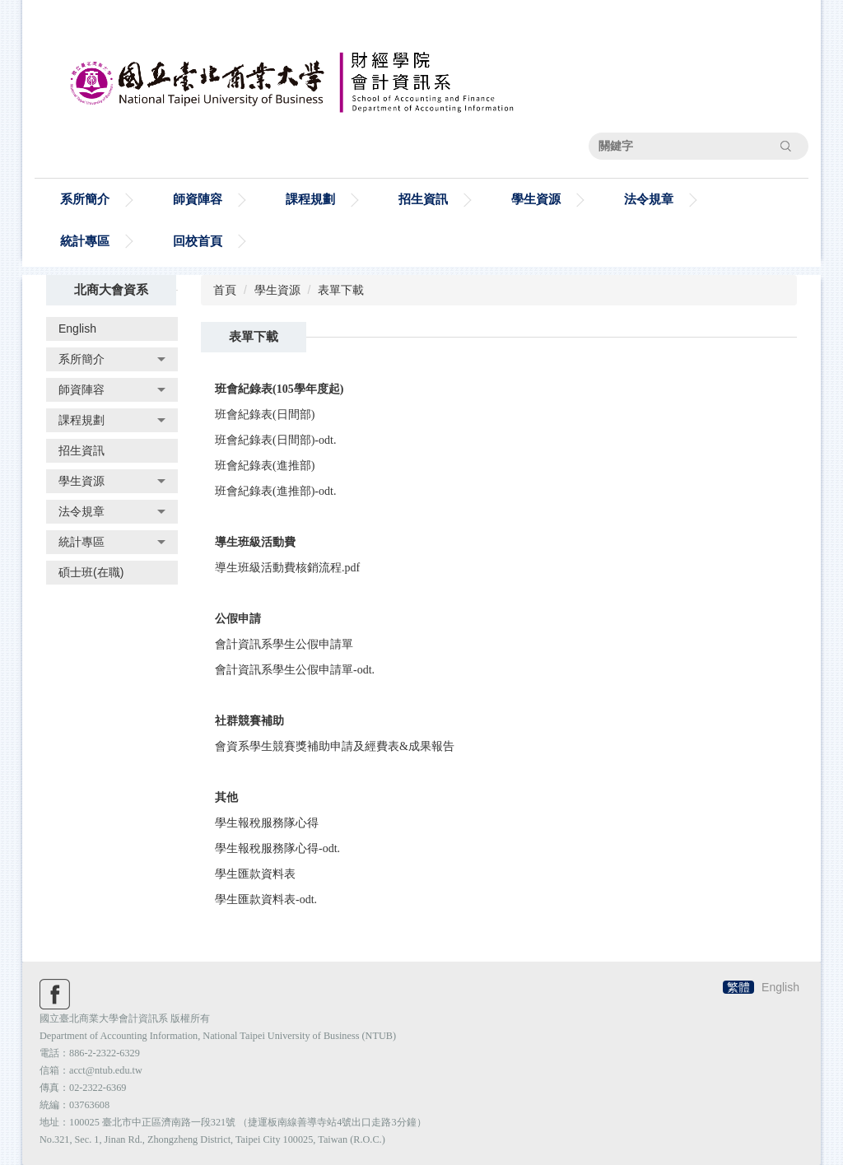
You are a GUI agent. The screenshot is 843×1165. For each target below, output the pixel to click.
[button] (112, 359)
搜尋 (785, 145)
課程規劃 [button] (310, 199)
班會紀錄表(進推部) (264, 465)
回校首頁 (197, 241)
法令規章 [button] (648, 199)
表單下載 (341, 289)
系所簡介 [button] (84, 199)
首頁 (224, 289)
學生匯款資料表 (255, 874)
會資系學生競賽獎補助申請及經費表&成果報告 (334, 746)
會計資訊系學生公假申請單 (284, 644)
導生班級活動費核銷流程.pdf (287, 568)
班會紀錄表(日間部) (264, 414)
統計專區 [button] (84, 241)
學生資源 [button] (536, 199)
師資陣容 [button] (197, 199)
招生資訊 (423, 199)
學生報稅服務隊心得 (267, 823)
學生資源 (277, 289)
